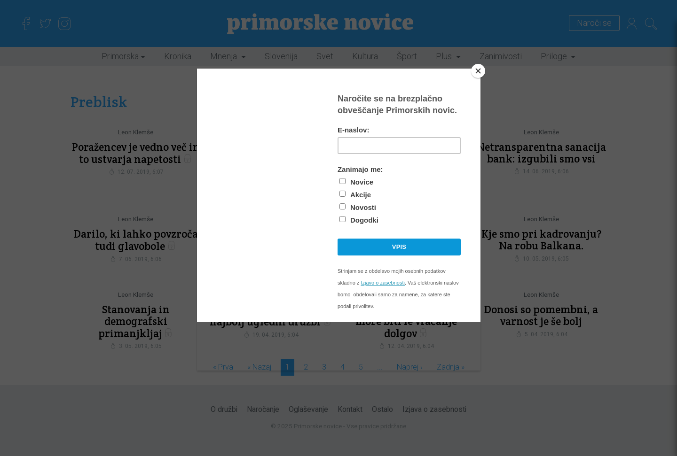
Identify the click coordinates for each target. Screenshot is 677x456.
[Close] (478, 71)
